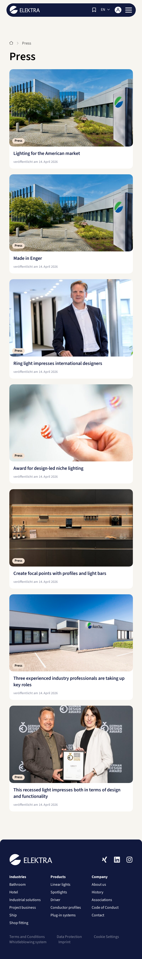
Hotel (13, 894)
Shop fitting (18, 924)
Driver (55, 901)
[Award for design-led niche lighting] (71, 434)
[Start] (11, 43)
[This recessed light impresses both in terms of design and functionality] (71, 758)
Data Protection (69, 938)
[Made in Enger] (71, 224)
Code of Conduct (105, 909)
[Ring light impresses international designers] (71, 329)
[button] (128, 10)
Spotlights (59, 894)
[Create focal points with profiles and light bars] (71, 539)
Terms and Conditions (27, 938)
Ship (13, 917)
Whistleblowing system (27, 943)
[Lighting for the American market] (71, 119)
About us (99, 886)
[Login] (118, 10)
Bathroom (17, 886)
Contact (98, 917)
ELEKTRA (24, 10)
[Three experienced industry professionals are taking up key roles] (71, 647)
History (97, 894)
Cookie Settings (106, 938)
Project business (22, 909)
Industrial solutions (25, 901)
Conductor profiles (66, 909)
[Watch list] (94, 10)
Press (18, 140)
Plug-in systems (63, 917)
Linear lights (60, 886)
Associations (102, 901)
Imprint (64, 943)
